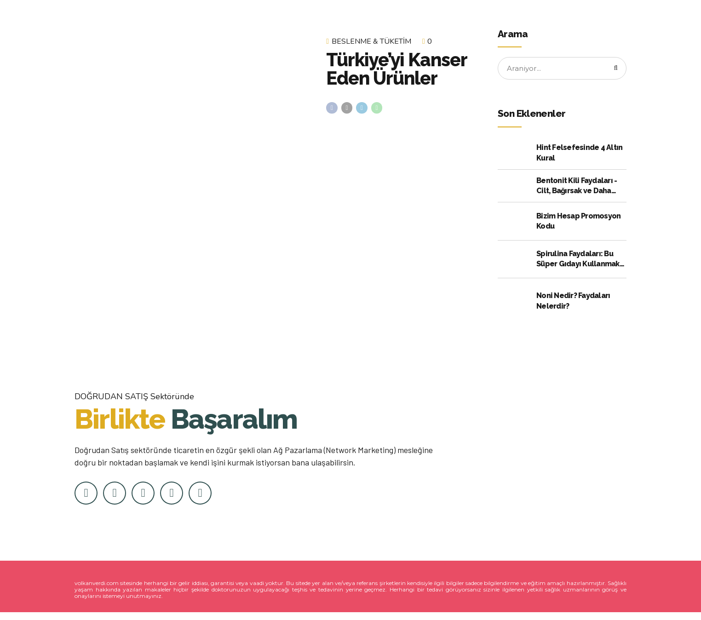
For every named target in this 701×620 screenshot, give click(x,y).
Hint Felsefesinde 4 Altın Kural (579, 153)
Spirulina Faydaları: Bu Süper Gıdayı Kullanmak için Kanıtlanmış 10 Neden (581, 261)
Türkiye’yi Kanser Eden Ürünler (396, 69)
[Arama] (614, 69)
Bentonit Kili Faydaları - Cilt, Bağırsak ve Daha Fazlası (576, 188)
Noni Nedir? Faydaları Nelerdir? (573, 302)
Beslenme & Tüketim (371, 41)
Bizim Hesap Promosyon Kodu (578, 222)
